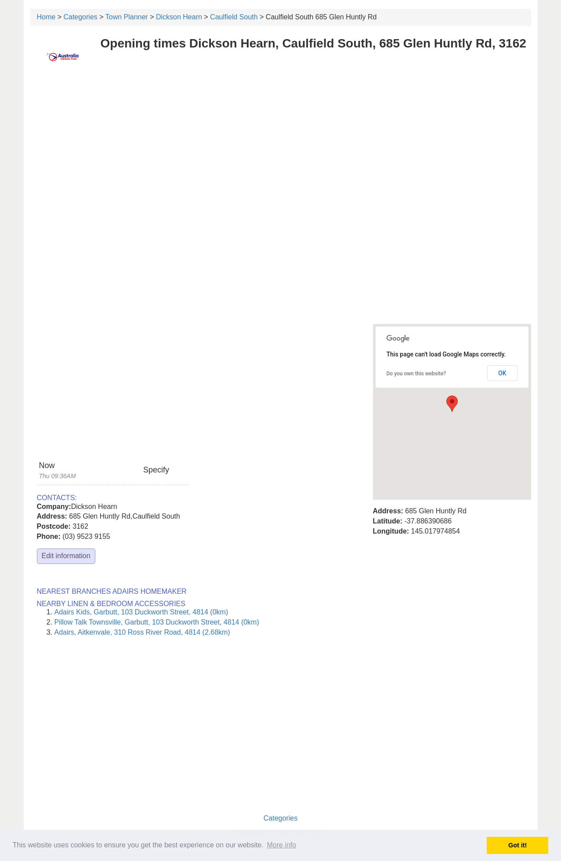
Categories (80, 17)
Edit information (66, 555)
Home (46, 17)
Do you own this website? (416, 374)
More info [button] (281, 845)
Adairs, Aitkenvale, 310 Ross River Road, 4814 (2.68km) (142, 632)
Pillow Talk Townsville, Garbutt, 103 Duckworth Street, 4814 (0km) (156, 622)
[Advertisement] (280, 139)
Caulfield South (234, 17)
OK (502, 373)
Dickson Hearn (179, 17)
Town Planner (126, 17)
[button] (452, 404)
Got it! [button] (517, 845)
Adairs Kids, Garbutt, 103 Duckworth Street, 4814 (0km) (141, 612)
